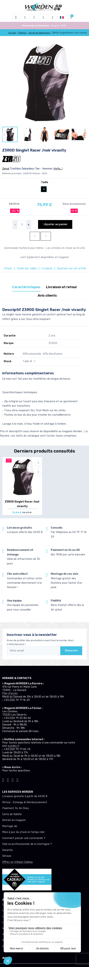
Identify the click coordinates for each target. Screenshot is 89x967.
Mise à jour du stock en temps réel (23, 832)
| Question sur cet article (69, 268)
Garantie (7, 850)
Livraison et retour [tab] (61, 287)
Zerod (5, 168)
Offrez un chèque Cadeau (17, 862)
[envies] (43, 17)
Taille (44, 182)
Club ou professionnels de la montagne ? (27, 844)
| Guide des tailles (25, 268)
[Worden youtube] (17, 779)
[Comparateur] (52, 17)
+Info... (58, 168)
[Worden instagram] (8, 779)
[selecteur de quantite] (22, 224)
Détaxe (6, 856)
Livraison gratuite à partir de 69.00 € (24, 796)
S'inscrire (71, 650)
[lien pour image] (44, 82)
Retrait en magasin (14, 820)
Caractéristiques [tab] (26, 287)
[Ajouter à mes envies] (38, 462)
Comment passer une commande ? (23, 838)
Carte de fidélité (12, 814)
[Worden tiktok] (3, 779)
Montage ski (9, 826)
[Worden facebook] (13, 779)
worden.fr (13, 746)
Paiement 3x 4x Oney (15, 808)
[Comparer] (38, 472)
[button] (25, 17)
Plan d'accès (10, 693)
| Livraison (45, 268)
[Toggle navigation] (15, 17)
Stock (7, 268)
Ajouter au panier (55, 224)
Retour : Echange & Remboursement (24, 802)
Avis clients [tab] (47, 295)
